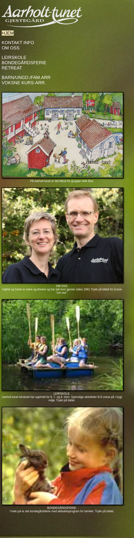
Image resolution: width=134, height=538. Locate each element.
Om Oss (11, 47)
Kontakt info (18, 42)
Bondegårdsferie (24, 62)
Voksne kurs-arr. (24, 82)
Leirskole (14, 57)
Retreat (12, 67)
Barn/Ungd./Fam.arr (26, 77)
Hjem (8, 33)
